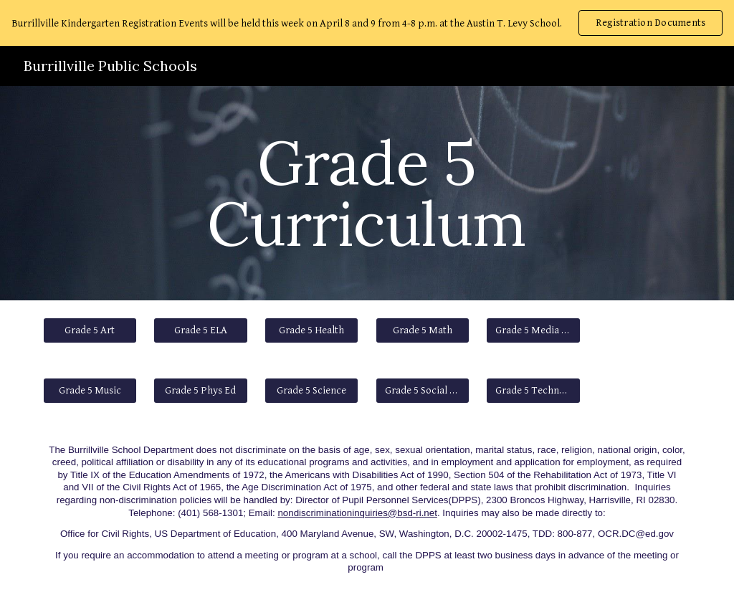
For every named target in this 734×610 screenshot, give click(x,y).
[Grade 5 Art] (90, 330)
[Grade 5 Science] (311, 390)
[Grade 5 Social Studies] (422, 390)
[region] (367, 23)
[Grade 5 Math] (422, 330)
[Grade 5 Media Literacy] (533, 330)
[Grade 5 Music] (90, 390)
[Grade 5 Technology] (533, 390)
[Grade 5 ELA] (200, 330)
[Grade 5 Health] (311, 330)
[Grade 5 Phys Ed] (200, 390)
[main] (367, 193)
